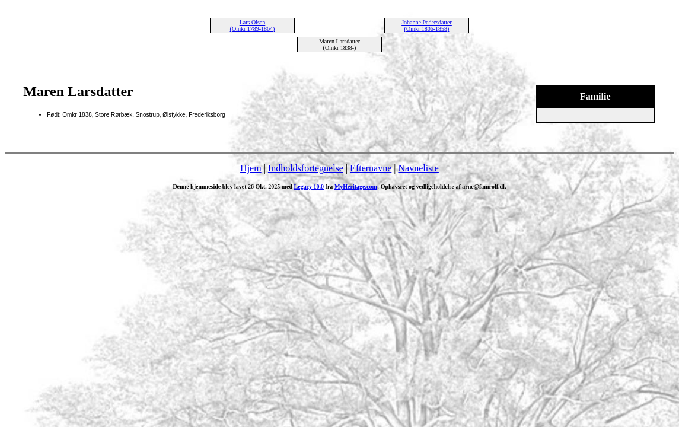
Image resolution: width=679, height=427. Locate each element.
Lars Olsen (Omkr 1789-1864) (252, 25)
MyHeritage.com (355, 186)
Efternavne (370, 168)
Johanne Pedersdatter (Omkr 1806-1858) (426, 25)
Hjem (251, 168)
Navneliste (419, 168)
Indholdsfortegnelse (305, 168)
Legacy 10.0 (309, 186)
